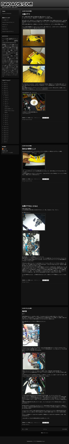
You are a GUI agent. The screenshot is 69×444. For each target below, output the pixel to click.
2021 (5, 82)
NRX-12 (4, 67)
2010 (5, 134)
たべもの (12, 57)
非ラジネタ (10, 40)
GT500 (14, 60)
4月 (6, 118)
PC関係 (7, 47)
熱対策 (24, 311)
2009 (5, 136)
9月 (6, 101)
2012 (5, 130)
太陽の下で (26, 14)
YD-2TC (16, 67)
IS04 (8, 65)
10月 (6, 99)
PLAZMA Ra (11, 53)
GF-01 (7, 72)
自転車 (13, 47)
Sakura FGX (8, 70)
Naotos (5, 149)
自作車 (14, 62)
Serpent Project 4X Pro (7, 31)
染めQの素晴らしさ (29, 149)
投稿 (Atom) (45, 432)
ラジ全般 (4, 20)
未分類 (16, 46)
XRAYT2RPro (5, 56)
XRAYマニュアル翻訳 (7, 63)
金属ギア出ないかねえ (30, 206)
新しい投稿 (25, 429)
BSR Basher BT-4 (6, 62)
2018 (5, 88)
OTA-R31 (4, 71)
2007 (5, 139)
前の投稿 (64, 429)
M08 (3, 72)
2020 (5, 84)
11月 (6, 97)
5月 (6, 116)
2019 (5, 86)
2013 (5, 128)
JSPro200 (8, 60)
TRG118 (4, 24)
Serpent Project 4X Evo (7, 22)
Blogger (43, 441)
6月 (6, 114)
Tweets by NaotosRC (6, 13)
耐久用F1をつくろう (9, 69)
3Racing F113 (5, 58)
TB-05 (3, 26)
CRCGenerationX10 (9, 42)
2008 (5, 138)
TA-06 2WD (5, 50)
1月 (6, 124)
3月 (6, 120)
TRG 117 (9, 71)
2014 (5, 126)
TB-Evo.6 (27, 282)
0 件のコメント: (37, 422)
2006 (5, 141)
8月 (6, 103)
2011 (5, 132)
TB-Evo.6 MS (12, 66)
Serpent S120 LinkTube (8, 49)
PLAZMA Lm (5, 59)
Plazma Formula (28, 119)
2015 (5, 94)
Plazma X (13, 58)
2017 (5, 90)
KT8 (10, 72)
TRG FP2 (4, 29)
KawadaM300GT (6, 54)
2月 (6, 122)
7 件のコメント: (37, 117)
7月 (6, 105)
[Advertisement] (44, 132)
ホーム (45, 429)
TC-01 (15, 70)
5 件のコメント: (37, 179)
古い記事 (8, 44)
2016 (5, 92)
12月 (6, 95)
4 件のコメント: (37, 280)
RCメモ (14, 72)
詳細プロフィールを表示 (7, 152)
